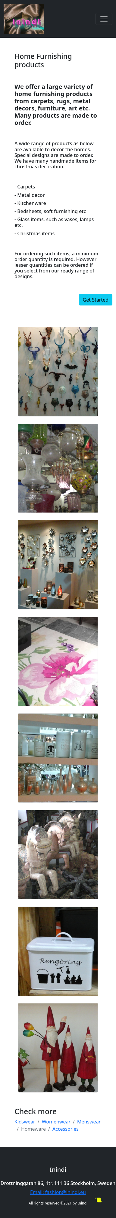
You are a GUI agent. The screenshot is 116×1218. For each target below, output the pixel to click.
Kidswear (24, 1121)
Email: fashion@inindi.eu (58, 1192)
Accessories (65, 1129)
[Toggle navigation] (104, 19)
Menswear (89, 1121)
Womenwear (56, 1121)
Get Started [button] (95, 299)
